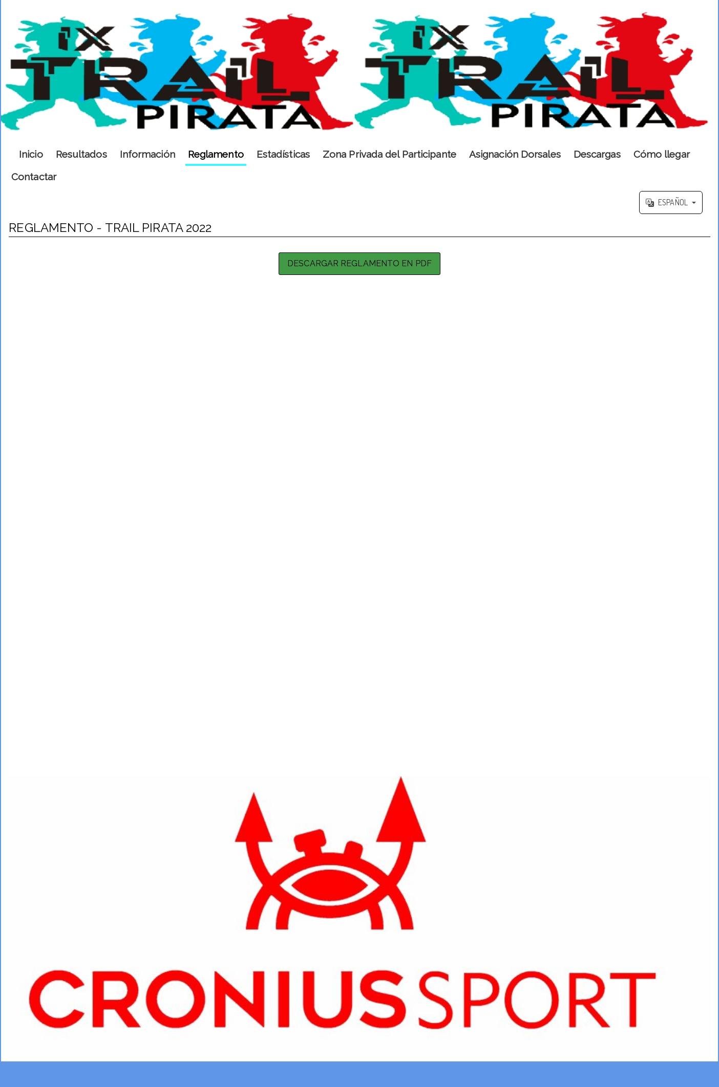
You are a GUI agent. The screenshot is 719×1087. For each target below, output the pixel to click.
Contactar (33, 176)
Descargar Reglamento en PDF (359, 263)
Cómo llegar (661, 154)
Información (147, 154)
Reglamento (216, 154)
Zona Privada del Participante (389, 154)
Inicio (31, 154)
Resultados (81, 154)
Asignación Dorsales (515, 154)
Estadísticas (283, 154)
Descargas (597, 154)
